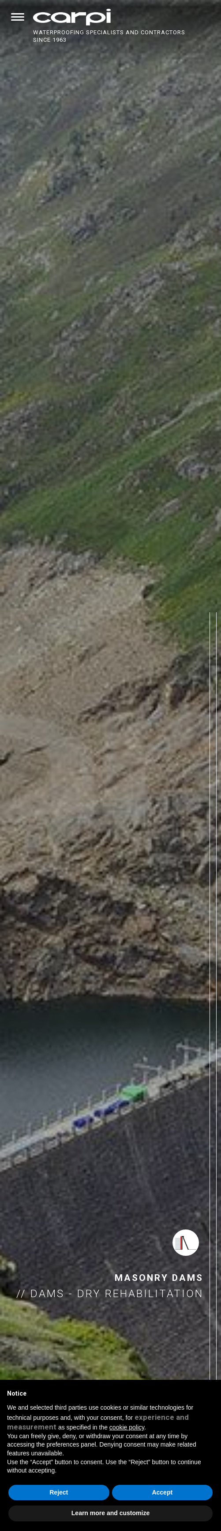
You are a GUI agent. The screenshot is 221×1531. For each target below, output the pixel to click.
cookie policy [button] (126, 1427)
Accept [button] (162, 1492)
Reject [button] (58, 1492)
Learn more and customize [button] (110, 1512)
